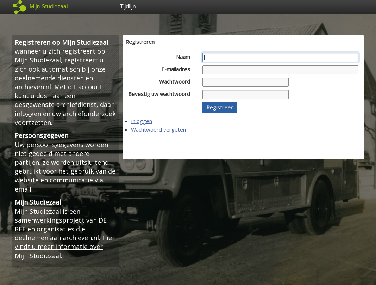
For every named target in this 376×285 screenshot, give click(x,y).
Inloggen (141, 121)
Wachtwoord (176, 81)
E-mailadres (177, 69)
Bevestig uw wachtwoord (161, 93)
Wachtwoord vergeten (158, 129)
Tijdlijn (128, 7)
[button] (219, 107)
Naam (185, 56)
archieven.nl (33, 87)
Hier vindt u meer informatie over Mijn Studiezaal (65, 247)
